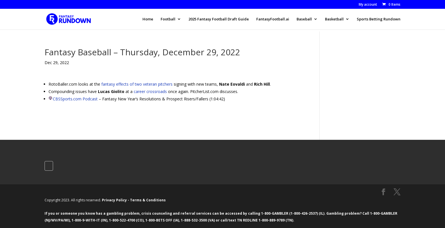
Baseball (304, 19)
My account (368, 5)
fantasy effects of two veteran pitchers (137, 84)
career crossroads (150, 91)
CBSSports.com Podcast (75, 99)
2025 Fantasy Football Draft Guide (218, 19)
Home (147, 19)
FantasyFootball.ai (272, 19)
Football (168, 19)
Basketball (334, 19)
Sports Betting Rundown (378, 19)
